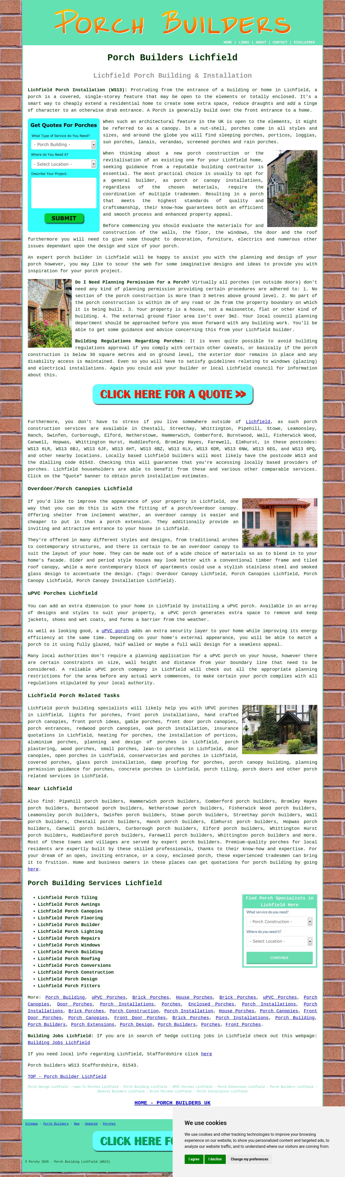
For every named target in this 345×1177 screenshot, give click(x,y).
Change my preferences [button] (249, 1159)
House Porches (194, 997)
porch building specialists (92, 708)
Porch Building (65, 997)
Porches (171, 1004)
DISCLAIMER (304, 42)
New (77, 1124)
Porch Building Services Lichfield (95, 883)
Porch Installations (127, 1004)
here (33, 869)
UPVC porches (222, 708)
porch (170, 246)
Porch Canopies (279, 1011)
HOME (228, 42)
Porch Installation (188, 1011)
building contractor (227, 166)
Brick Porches (150, 997)
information (302, 368)
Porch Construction (134, 1011)
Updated (91, 1124)
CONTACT (279, 42)
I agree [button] (194, 1159)
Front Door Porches (140, 1017)
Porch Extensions (92, 1024)
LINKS (244, 42)
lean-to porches (163, 748)
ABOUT (261, 42)
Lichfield (258, 421)
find (47, 801)
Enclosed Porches (211, 1004)
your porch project (95, 271)
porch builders (200, 842)
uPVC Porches (108, 997)
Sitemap (31, 1124)
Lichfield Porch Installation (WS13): (77, 90)
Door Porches (74, 1004)
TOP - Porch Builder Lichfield (67, 1076)
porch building (272, 862)
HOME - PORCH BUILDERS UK (172, 1103)
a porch (253, 194)
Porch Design (136, 1024)
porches (37, 469)
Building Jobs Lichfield (59, 1042)
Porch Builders (47, 1024)
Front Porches (243, 1024)
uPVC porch (115, 630)
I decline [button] (215, 1159)
